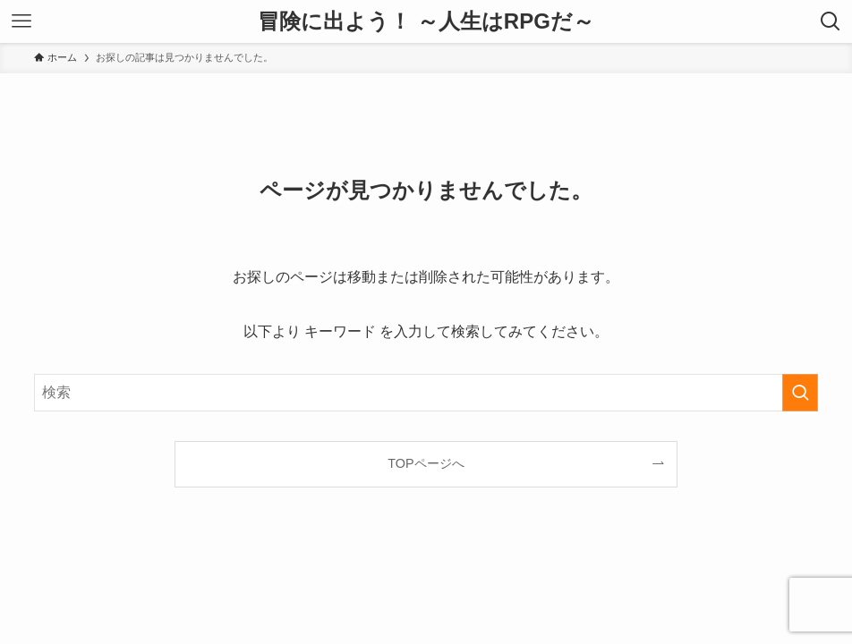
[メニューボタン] (21, 21)
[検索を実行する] (800, 392)
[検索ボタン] (830, 21)
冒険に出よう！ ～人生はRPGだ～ (426, 21)
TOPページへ (426, 463)
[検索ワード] (426, 392)
